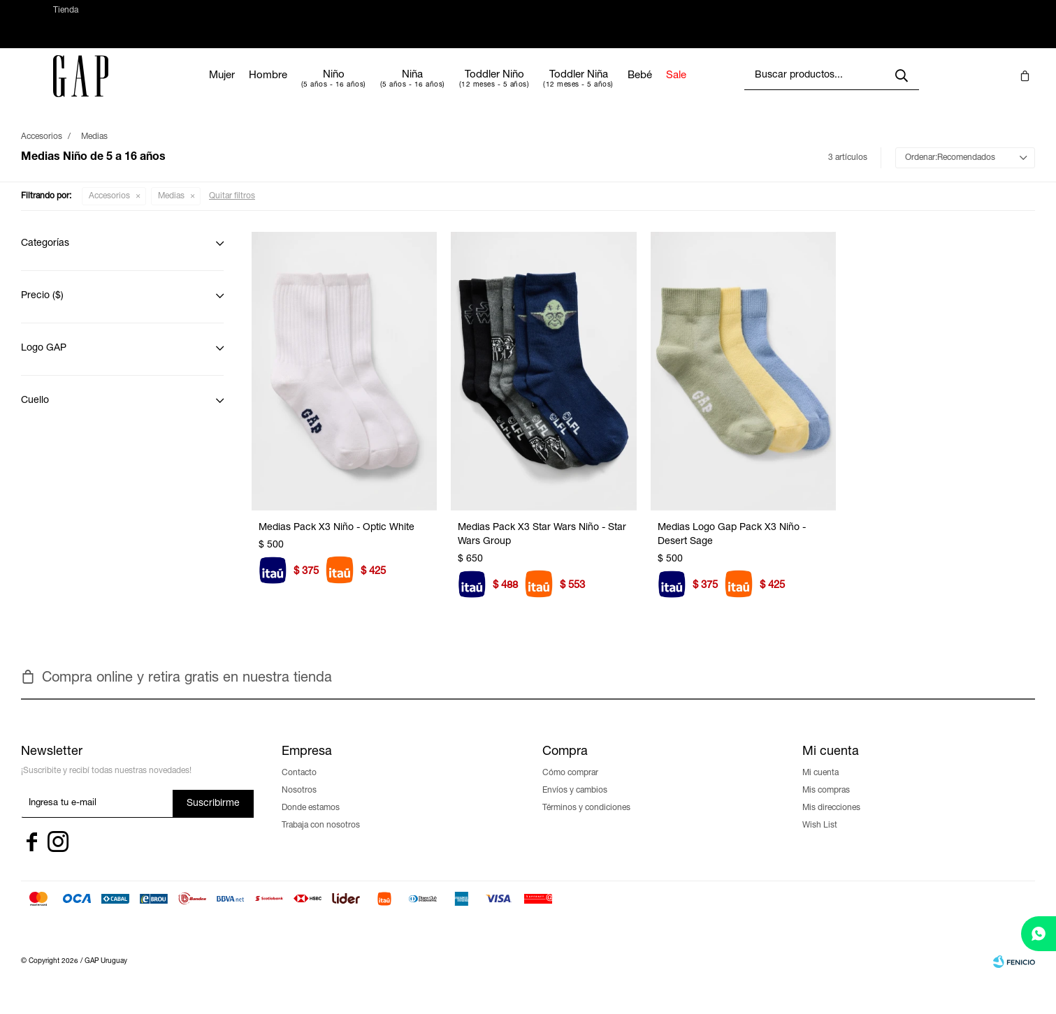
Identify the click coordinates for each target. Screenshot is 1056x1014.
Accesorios (109, 210)
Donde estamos (311, 822)
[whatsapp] (1038, 933)
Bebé (682, 89)
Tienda (65, 17)
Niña (454, 89)
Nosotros (299, 804)
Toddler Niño (536, 89)
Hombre (310, 89)
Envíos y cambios (574, 804)
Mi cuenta (820, 787)
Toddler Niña (620, 89)
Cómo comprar (570, 787)
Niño (375, 89)
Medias (171, 210)
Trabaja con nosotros (321, 839)
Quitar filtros (232, 210)
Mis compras (826, 804)
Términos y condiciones (586, 822)
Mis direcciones (831, 822)
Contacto (299, 787)
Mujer (264, 89)
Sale (718, 89)
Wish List (819, 839)
